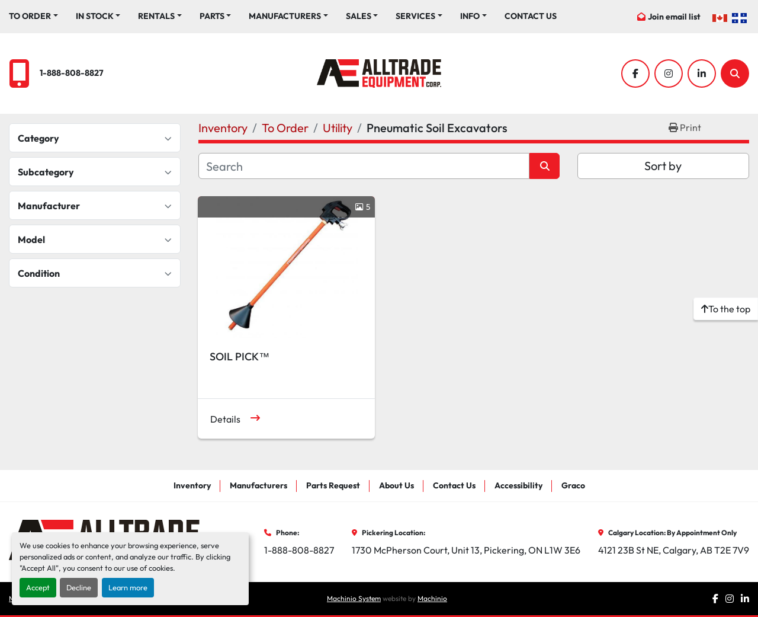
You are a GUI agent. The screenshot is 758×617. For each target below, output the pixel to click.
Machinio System (354, 598)
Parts (212, 16)
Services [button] (415, 16)
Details (225, 419)
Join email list (674, 16)
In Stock (95, 16)
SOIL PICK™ (239, 356)
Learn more (127, 587)
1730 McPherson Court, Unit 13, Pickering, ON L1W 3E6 (466, 550)
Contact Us (531, 16)
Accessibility (518, 485)
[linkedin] (702, 73)
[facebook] (635, 73)
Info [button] (470, 16)
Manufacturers (285, 16)
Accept (38, 587)
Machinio (432, 598)
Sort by (663, 165)
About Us (396, 485)
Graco (573, 485)
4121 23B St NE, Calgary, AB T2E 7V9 (673, 550)
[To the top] (725, 309)
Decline (78, 587)
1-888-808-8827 (72, 73)
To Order (30, 16)
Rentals (156, 16)
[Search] (735, 73)
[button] (33, 16)
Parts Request (333, 485)
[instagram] (668, 73)
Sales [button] (358, 16)
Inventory (192, 485)
